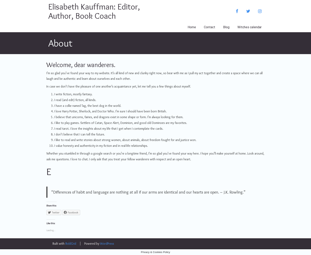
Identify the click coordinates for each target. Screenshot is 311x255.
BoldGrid (70, 243)
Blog (226, 27)
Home (192, 27)
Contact (209, 27)
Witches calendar (249, 27)
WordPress (107, 243)
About (60, 43)
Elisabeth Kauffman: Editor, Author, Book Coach (94, 11)
